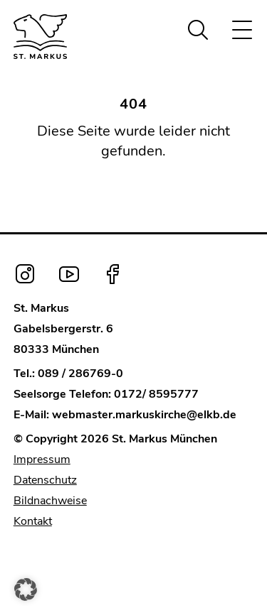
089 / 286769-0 (80, 373)
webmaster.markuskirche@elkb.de (144, 415)
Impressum (42, 459)
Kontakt (33, 521)
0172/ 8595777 (156, 394)
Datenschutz (45, 480)
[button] (25, 589)
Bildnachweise (50, 500)
